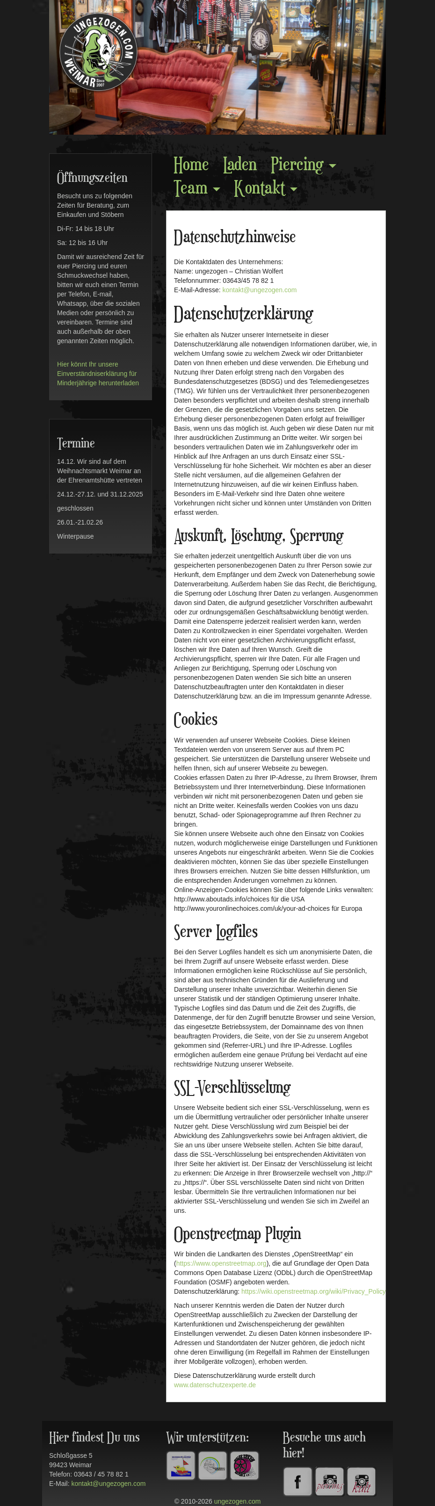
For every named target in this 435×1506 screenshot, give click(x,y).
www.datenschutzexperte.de (215, 1385)
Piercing (303, 165)
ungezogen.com (237, 1501)
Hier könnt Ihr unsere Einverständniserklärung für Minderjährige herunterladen (98, 373)
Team (197, 188)
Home (191, 165)
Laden (240, 165)
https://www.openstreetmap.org (221, 1263)
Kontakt (265, 188)
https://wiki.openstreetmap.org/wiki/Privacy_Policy (313, 1291)
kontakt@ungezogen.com (259, 290)
